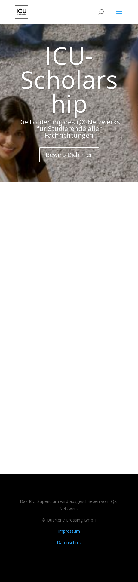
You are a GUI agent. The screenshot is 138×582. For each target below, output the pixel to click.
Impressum (69, 531)
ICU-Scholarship (69, 79)
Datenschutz (69, 543)
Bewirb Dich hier (69, 155)
